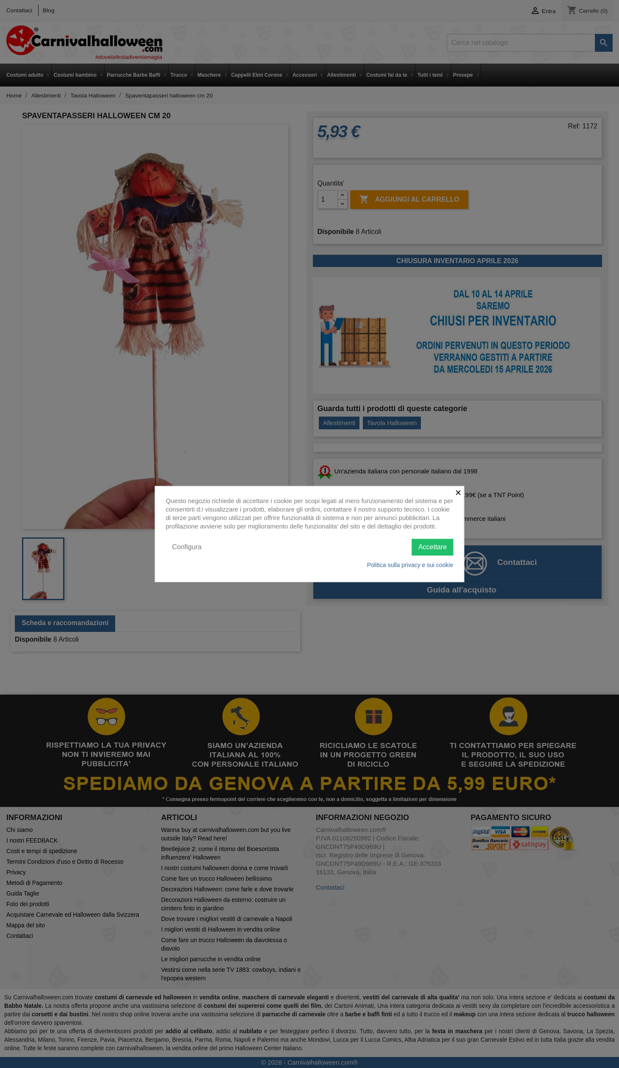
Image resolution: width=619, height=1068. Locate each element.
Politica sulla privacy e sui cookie (410, 564)
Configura (187, 547)
